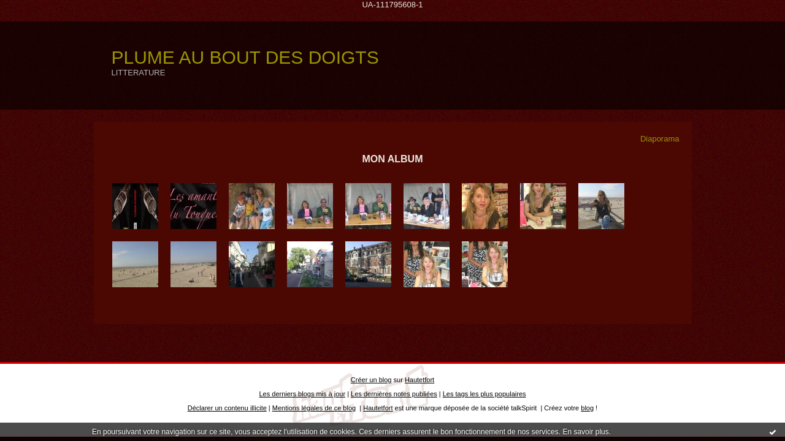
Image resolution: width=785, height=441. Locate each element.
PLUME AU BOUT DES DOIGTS (245, 57)
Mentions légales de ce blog (314, 408)
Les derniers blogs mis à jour (302, 394)
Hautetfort (419, 379)
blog (587, 408)
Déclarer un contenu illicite (227, 408)
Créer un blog (371, 379)
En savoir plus (585, 432)
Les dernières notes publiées (394, 394)
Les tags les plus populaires (484, 394)
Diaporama (660, 138)
